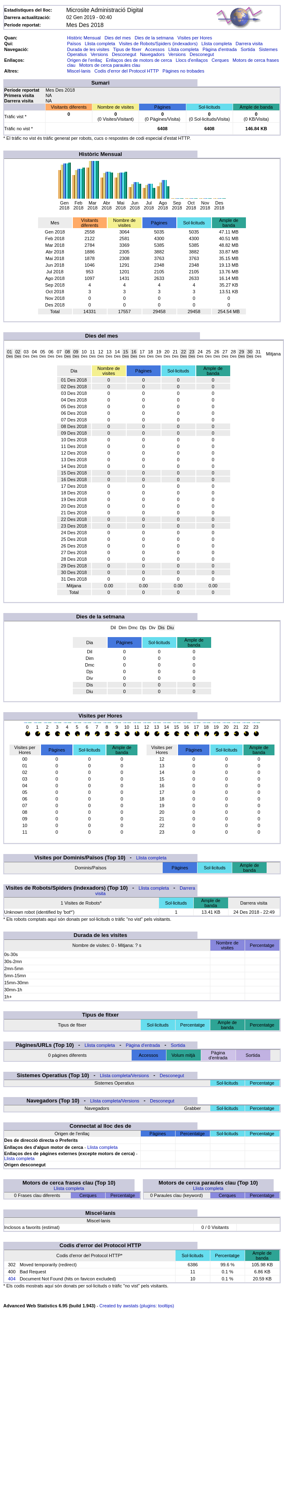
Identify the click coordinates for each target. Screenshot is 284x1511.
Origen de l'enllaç (84, 60)
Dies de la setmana (154, 37)
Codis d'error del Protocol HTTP (126, 70)
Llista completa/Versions (124, 1075)
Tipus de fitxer (127, 49)
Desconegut (124, 54)
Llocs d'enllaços (192, 60)
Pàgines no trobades (184, 70)
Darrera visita (249, 43)
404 (11, 1278)
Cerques (220, 60)
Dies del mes (117, 37)
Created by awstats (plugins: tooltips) (136, 1305)
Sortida (248, 49)
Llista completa (100, 43)
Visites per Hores (195, 37)
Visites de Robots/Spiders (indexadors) (158, 43)
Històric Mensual (84, 37)
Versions (99, 54)
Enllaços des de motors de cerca (139, 60)
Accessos (154, 49)
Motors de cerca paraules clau (109, 65)
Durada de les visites (88, 49)
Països (74, 43)
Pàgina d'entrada (219, 49)
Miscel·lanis (79, 70)
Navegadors (152, 54)
